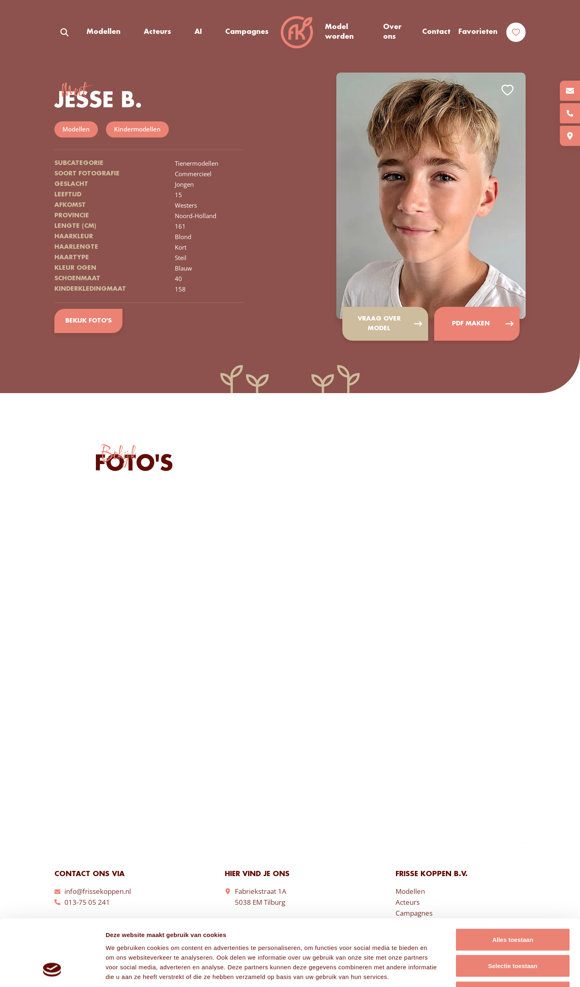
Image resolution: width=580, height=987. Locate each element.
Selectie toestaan (513, 907)
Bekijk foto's (88, 321)
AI (198, 31)
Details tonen (435, 971)
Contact (436, 31)
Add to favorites (507, 90)
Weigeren (512, 934)
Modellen (103, 31)
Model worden (339, 31)
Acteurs (157, 31)
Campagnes (247, 31)
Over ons (392, 31)
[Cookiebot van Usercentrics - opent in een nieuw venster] (52, 971)
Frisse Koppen (297, 32)
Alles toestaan (512, 881)
